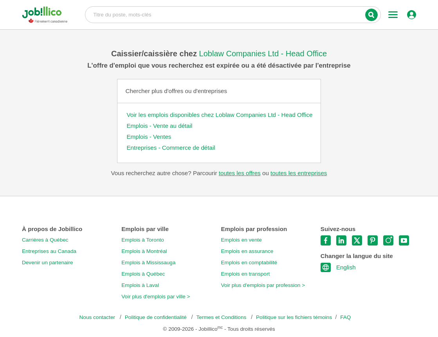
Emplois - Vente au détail (159, 125)
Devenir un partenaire (47, 262)
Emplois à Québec (143, 274)
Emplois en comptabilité (249, 262)
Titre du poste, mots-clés (233, 14)
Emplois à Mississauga (148, 262)
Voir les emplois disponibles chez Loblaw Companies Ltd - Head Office (219, 114)
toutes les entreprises (298, 173)
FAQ (345, 317)
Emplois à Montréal (144, 251)
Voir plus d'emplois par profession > (263, 285)
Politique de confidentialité (156, 317)
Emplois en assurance (247, 251)
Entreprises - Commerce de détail (170, 147)
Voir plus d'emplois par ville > (155, 296)
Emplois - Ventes (148, 136)
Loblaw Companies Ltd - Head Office (263, 53)
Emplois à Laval (140, 285)
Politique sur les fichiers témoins (294, 317)
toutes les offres (240, 173)
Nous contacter (98, 317)
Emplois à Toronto (142, 240)
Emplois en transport (245, 274)
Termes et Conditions (222, 317)
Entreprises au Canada (49, 251)
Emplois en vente (241, 240)
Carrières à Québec (45, 240)
